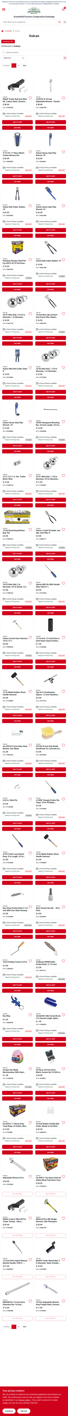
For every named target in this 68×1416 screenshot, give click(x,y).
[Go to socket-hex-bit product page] (50, 913)
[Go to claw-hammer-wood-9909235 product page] (17, 643)
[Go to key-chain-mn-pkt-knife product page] (17, 913)
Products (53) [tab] (8, 41)
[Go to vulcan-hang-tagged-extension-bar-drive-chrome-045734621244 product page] (17, 1301)
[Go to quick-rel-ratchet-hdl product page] (17, 1259)
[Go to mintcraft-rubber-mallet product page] (17, 697)
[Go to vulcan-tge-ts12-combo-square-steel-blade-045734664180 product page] (50, 697)
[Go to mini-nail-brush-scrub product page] (50, 1021)
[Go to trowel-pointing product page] (17, 967)
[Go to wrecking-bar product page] (50, 427)
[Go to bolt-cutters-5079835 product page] (17, 212)
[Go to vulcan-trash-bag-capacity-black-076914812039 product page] (17, 266)
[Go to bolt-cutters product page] (50, 266)
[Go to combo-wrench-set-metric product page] (17, 158)
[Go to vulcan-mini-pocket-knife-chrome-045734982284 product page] (50, 967)
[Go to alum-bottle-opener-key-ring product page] (17, 1021)
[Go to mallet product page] (50, 859)
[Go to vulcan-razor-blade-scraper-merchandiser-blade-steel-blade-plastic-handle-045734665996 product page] (17, 1075)
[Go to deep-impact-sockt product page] (50, 643)
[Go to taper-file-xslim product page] (50, 805)
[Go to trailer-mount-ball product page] (50, 1259)
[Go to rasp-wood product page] (17, 859)
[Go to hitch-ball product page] (50, 481)
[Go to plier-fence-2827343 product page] (50, 319)
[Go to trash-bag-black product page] (17, 1128)
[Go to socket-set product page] (50, 1075)
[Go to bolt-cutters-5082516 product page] (50, 1128)
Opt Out (24, 1411)
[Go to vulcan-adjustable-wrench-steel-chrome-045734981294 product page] (50, 104)
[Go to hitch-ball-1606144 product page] (17, 481)
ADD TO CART (17, 122)
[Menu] (3, 9)
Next (24, 65)
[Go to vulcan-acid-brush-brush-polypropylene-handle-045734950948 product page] (50, 751)
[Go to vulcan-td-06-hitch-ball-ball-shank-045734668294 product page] (50, 373)
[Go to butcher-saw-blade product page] (17, 751)
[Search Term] (31, 22)
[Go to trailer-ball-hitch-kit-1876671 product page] (17, 1218)
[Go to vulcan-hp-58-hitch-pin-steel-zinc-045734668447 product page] (17, 805)
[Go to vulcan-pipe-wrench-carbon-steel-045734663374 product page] (50, 212)
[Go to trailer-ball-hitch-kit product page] (17, 104)
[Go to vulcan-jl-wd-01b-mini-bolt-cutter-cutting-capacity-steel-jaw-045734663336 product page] (17, 373)
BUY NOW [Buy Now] (17, 128)
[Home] (2, 31)
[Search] (59, 22)
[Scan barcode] (65, 22)
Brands (9, 31)
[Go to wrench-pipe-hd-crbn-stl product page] (17, 427)
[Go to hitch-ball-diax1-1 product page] (17, 589)
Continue (9, 1411)
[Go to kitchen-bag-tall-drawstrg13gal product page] (17, 535)
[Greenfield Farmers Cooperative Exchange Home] (34, 10)
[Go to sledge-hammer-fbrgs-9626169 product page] (50, 1218)
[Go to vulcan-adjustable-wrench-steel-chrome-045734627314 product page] (50, 1301)
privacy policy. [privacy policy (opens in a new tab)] (25, 1400)
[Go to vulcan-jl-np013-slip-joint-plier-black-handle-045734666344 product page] (50, 535)
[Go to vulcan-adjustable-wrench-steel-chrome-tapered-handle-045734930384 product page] (17, 1176)
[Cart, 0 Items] (63, 9)
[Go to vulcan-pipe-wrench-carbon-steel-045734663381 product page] (50, 158)
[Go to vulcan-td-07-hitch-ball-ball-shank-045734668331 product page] (17, 319)
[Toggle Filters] (65, 58)
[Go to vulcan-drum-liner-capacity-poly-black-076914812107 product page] (50, 1176)
